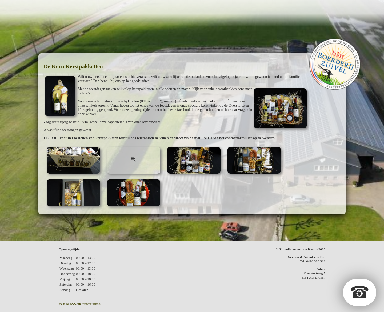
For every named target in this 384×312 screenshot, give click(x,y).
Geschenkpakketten (165, 7)
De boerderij (90, 7)
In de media (276, 7)
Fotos (249, 7)
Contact (305, 7)
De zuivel (123, 7)
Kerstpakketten (216, 7)
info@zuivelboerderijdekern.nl (199, 101)
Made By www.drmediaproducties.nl (80, 303)
